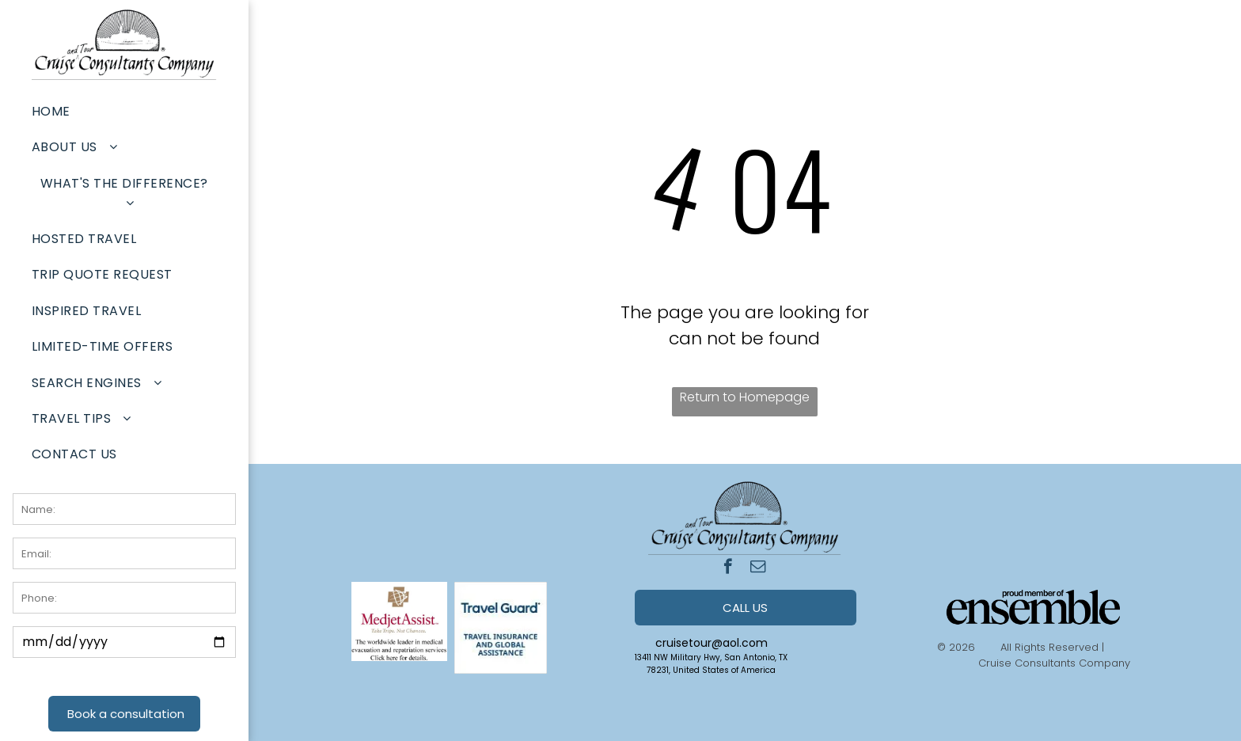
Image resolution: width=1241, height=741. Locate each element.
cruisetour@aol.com (711, 643)
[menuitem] (124, 111)
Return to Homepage (745, 397)
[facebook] (727, 568)
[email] (757, 568)
